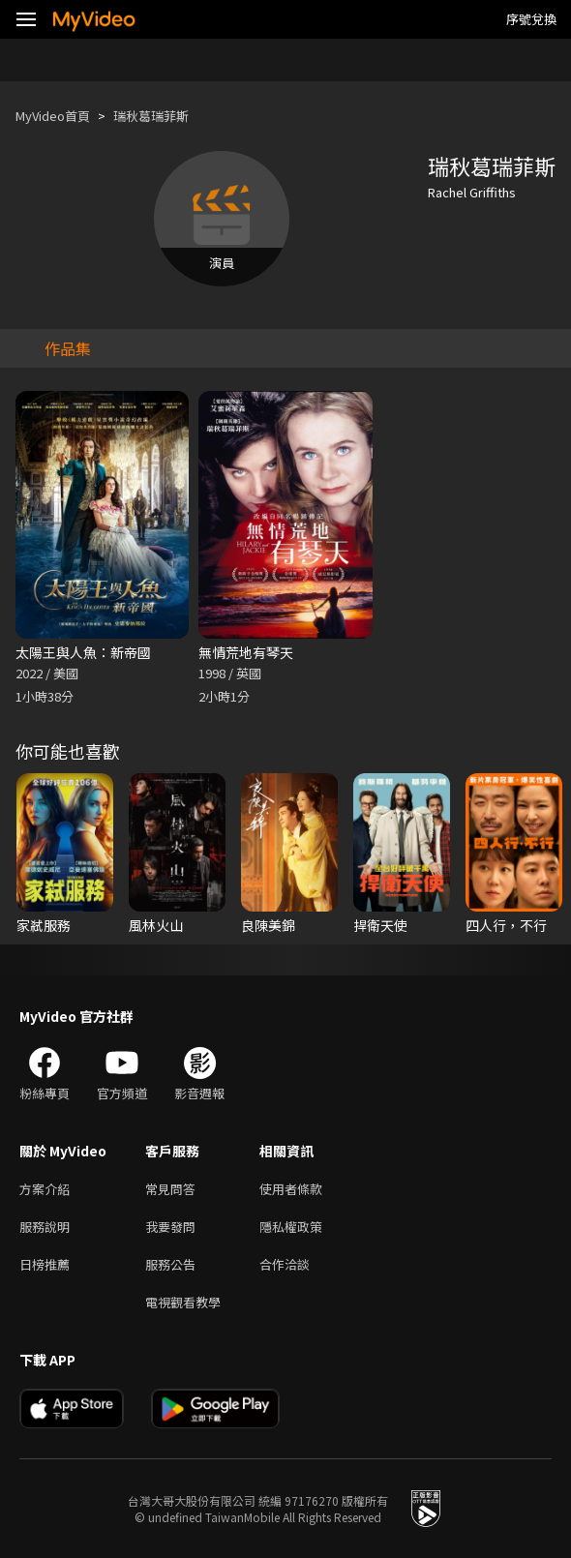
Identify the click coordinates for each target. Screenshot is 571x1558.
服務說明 (44, 1226)
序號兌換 (531, 19)
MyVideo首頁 (52, 115)
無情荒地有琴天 (245, 652)
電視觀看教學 (183, 1302)
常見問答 (170, 1189)
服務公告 (170, 1264)
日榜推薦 (44, 1264)
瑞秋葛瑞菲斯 (151, 115)
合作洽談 (284, 1264)
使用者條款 (290, 1189)
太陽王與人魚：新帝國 (83, 652)
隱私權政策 (290, 1226)
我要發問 (170, 1226)
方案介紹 (44, 1189)
